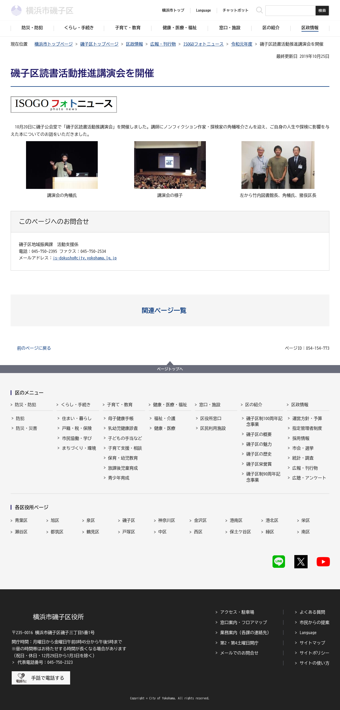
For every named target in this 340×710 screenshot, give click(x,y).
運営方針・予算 (307, 418)
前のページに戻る (34, 348)
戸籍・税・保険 (77, 428)
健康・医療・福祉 (170, 404)
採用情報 (300, 438)
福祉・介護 (164, 418)
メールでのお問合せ (239, 653)
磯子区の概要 (259, 434)
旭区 (55, 520)
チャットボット (236, 10)
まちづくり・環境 (79, 448)
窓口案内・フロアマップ (243, 622)
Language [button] (203, 10)
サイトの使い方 (314, 663)
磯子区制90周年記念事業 (263, 477)
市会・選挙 (302, 448)
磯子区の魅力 (259, 444)
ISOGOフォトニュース (203, 44)
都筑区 (57, 532)
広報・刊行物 (163, 44)
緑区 (270, 532)
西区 (198, 532)
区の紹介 (253, 404)
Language (308, 632)
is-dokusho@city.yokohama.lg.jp (85, 258)
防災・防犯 (25, 404)
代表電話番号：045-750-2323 (45, 662)
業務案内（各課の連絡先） (245, 632)
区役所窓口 (211, 418)
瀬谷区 (21, 532)
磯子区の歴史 (259, 454)
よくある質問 (312, 612)
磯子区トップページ (99, 44)
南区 (305, 532)
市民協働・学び (77, 438)
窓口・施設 (209, 404)
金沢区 (200, 520)
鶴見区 (93, 532)
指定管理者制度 (307, 428)
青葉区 (21, 520)
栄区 (305, 520)
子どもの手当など (125, 438)
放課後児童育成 (123, 468)
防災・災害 (26, 428)
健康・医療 (164, 428)
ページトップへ (170, 369)
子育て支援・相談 (125, 448)
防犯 (20, 418)
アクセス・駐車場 (237, 612)
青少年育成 (118, 478)
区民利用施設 (213, 428)
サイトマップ (312, 643)
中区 (162, 532)
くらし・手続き (76, 404)
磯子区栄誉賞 (259, 464)
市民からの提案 (314, 622)
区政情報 (134, 44)
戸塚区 (128, 532)
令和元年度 (241, 44)
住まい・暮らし (77, 418)
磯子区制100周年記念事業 (264, 421)
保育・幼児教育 (123, 458)
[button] (170, 310)
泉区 (91, 520)
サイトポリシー (314, 653)
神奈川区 (166, 520)
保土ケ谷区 (240, 532)
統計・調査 (302, 458)
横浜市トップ (173, 10)
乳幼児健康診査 (123, 428)
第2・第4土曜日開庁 (239, 643)
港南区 (236, 520)
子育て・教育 (120, 404)
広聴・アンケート (309, 478)
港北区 (272, 520)
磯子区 (128, 520)
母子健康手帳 (121, 418)
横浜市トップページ (54, 44)
